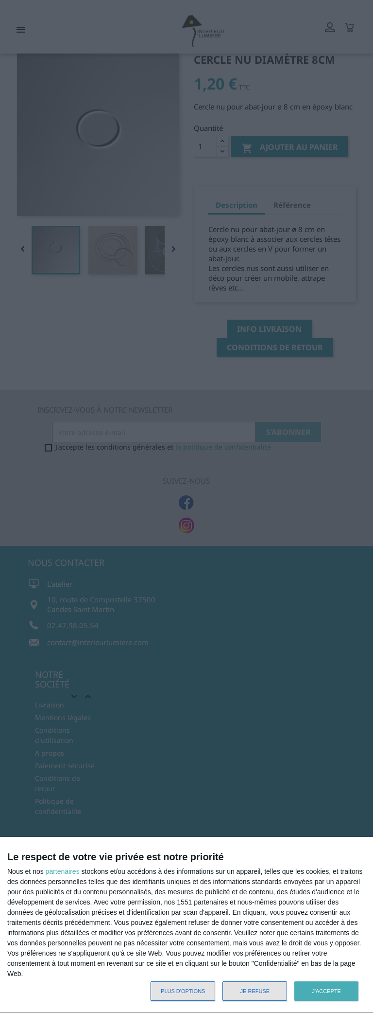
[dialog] (186, 925)
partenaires (63, 871)
